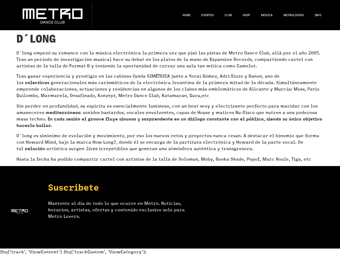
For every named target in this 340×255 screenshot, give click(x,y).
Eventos (207, 15)
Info (318, 15)
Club (228, 15)
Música (267, 15)
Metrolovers (293, 15)
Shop (246, 15)
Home (187, 15)
